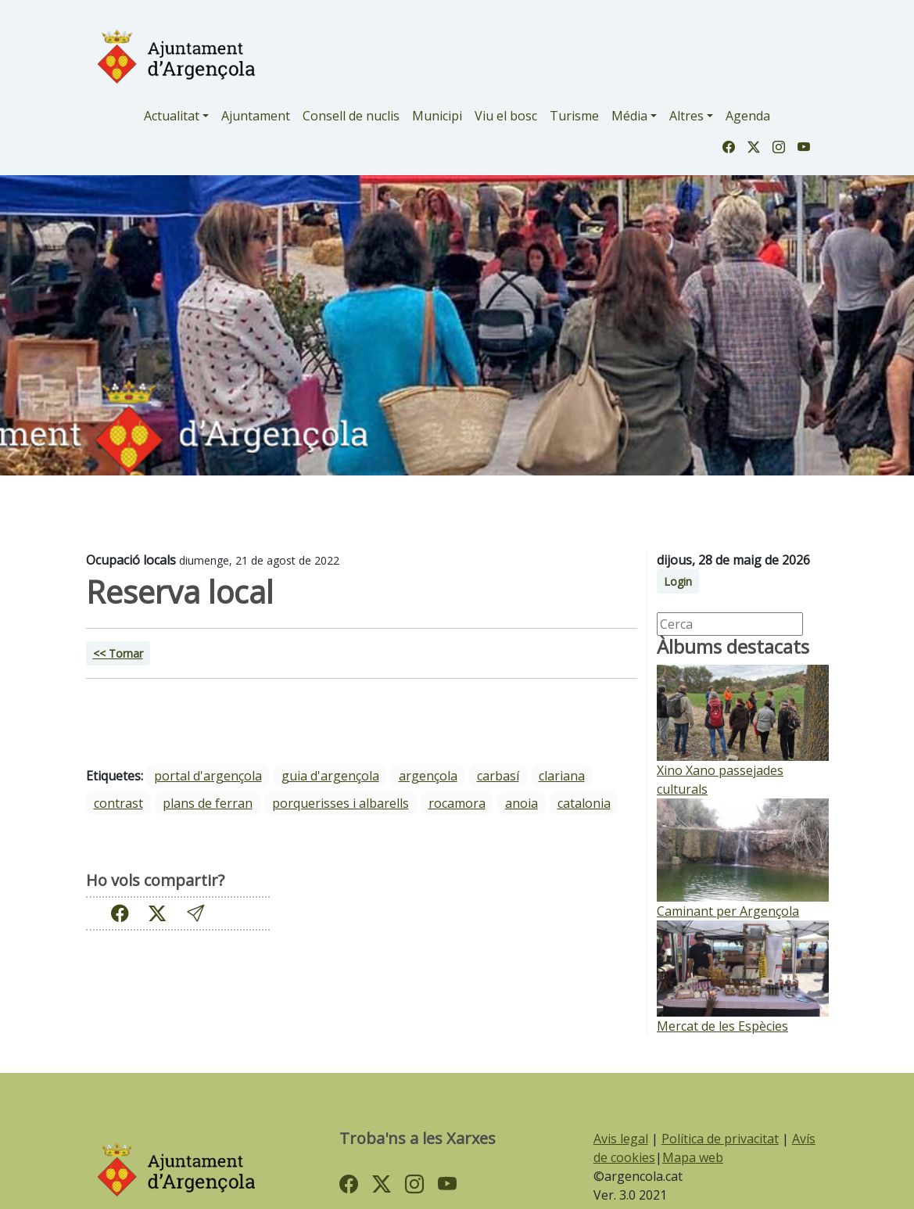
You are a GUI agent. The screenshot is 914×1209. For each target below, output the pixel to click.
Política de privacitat (720, 1138)
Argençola (428, 775)
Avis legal (620, 1138)
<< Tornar (118, 653)
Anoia (521, 803)
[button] (195, 913)
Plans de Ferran (208, 803)
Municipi (437, 115)
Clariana (562, 775)
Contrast (118, 803)
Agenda (748, 115)
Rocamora (457, 803)
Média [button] (629, 115)
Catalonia (584, 803)
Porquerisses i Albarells (340, 803)
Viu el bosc (506, 115)
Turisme (574, 115)
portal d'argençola (208, 775)
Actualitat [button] (171, 115)
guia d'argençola (330, 775)
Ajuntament (255, 115)
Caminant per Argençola (728, 911)
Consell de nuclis (351, 115)
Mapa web (692, 1157)
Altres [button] (686, 115)
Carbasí (498, 775)
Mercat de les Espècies (722, 1026)
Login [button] (678, 581)
